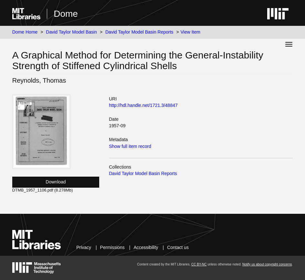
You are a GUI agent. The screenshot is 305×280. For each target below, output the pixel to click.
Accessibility (145, 247)
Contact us (178, 247)
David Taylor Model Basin (71, 32)
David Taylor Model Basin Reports (139, 32)
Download (56, 181)
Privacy (83, 247)
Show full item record (130, 146)
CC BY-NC (198, 264)
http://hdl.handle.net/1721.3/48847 (143, 105)
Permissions (112, 247)
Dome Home (25, 32)
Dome (66, 14)
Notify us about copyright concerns (267, 264)
